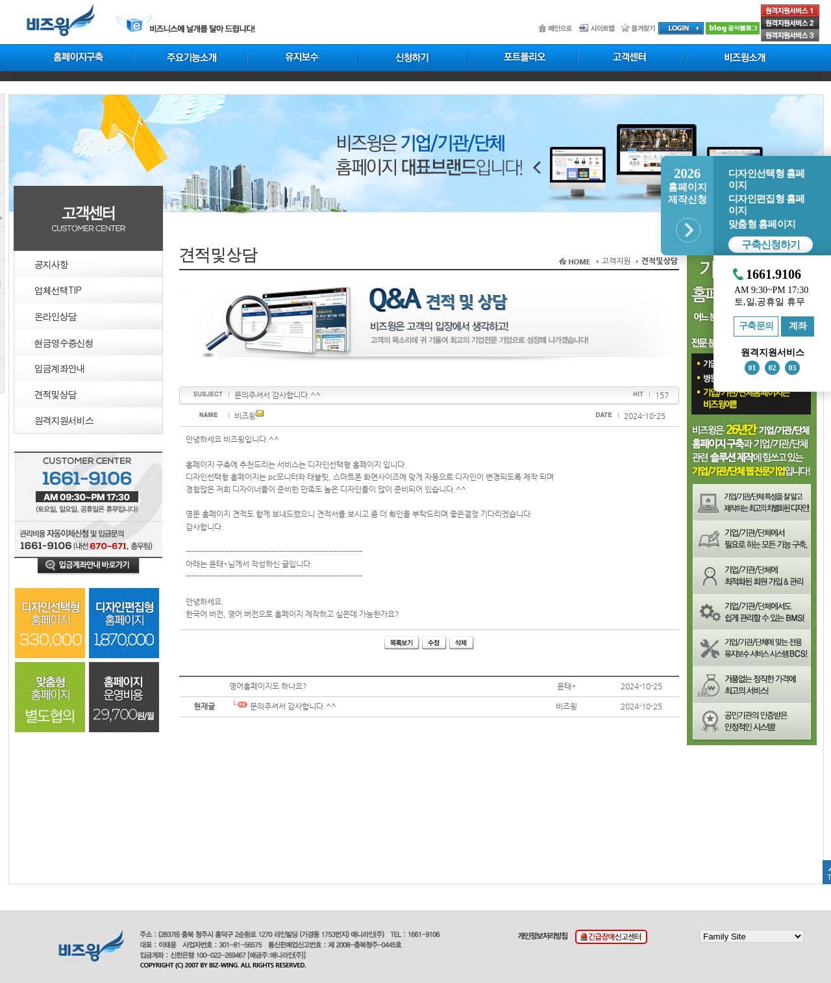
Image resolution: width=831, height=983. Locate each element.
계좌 (797, 326)
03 (793, 367)
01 (752, 367)
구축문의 (756, 326)
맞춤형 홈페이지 (761, 224)
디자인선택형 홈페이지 (766, 179)
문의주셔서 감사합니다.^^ (282, 706)
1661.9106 (773, 274)
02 (772, 367)
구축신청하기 (770, 244)
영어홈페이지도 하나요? (268, 686)
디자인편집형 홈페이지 (766, 205)
